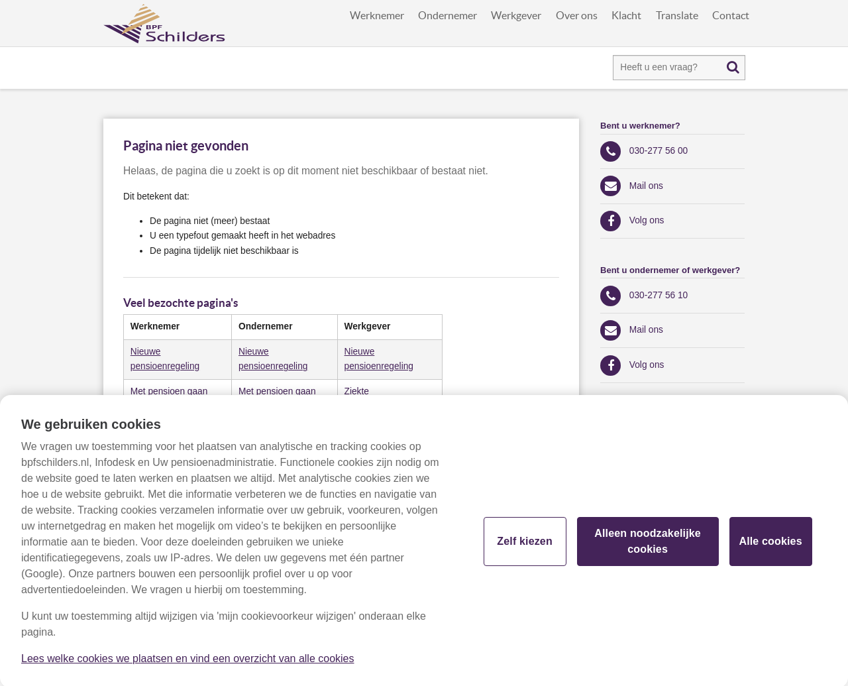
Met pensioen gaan (277, 391)
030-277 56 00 (658, 151)
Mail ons (646, 186)
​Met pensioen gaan (169, 391)
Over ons (577, 15)
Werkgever (516, 15)
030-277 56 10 (658, 295)
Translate (677, 15)
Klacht (626, 15)
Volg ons (646, 220)
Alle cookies (770, 545)
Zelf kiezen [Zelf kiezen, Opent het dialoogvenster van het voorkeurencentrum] (525, 545)
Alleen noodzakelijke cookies (647, 545)
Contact (730, 15)
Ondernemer (447, 15)
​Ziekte (356, 391)
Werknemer (377, 15)
